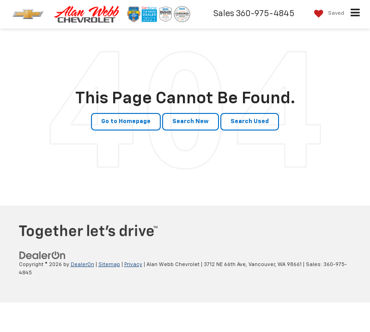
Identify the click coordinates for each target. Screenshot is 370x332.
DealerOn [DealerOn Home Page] (82, 264)
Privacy (133, 264)
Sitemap (109, 264)
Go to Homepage (126, 122)
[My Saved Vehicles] (326, 14)
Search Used (249, 122)
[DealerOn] (42, 255)
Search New (190, 122)
